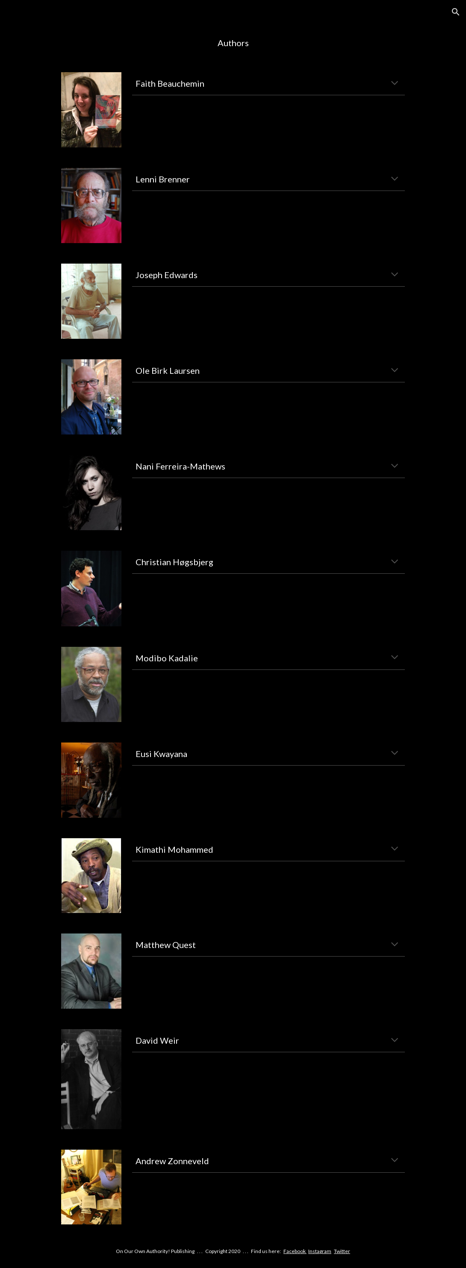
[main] (233, 43)
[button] (455, 12)
